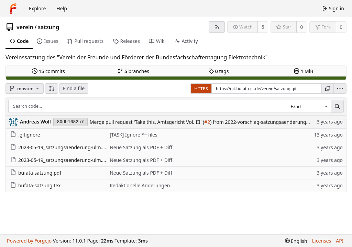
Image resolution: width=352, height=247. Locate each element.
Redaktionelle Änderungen (140, 185)
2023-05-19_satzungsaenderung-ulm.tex (59, 160)
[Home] (13, 8)
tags (218, 71)
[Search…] (337, 106)
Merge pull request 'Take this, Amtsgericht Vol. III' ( (147, 122)
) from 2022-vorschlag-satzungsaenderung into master (271, 122)
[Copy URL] (327, 88)
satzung (48, 27)
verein (24, 27)
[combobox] (308, 106)
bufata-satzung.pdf (35, 172)
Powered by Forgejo (29, 240)
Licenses (321, 240)
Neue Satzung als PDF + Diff (141, 147)
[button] (51, 88)
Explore (37, 8)
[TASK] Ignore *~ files (133, 134)
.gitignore (25, 134)
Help (61, 8)
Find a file (74, 88)
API (339, 240)
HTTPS (201, 88)
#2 (207, 122)
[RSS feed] (217, 27)
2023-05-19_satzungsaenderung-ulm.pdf (60, 147)
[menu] (339, 88)
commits (48, 71)
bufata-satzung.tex (35, 185)
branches (133, 71)
